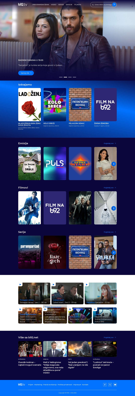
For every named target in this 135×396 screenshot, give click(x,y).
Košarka (21, 359)
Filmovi (77, 5)
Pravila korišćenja (50, 385)
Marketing (38, 385)
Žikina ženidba (101, 123)
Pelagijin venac (77, 123)
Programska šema (40, 5)
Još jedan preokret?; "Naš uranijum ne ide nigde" (78, 365)
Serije (61, 5)
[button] (113, 164)
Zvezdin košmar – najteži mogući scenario (29, 363)
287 (39, 343)
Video (53, 5)
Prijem (30, 385)
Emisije (69, 5)
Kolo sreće (49, 123)
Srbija (45, 359)
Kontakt (85, 385)
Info (70, 359)
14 (114, 343)
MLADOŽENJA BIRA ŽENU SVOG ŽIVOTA (29, 124)
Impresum (77, 385)
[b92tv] (22, 4)
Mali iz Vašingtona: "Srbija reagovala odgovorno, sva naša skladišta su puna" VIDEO (53, 367)
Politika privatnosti (65, 385)
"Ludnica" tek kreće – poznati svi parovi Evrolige (103, 365)
